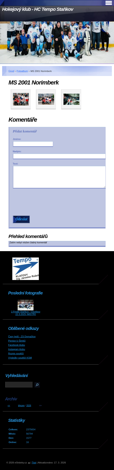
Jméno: (17, 139)
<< (9, 405)
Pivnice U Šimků (16, 340)
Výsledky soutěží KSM (20, 357)
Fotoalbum (22, 71)
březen (21, 405)
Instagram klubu (16, 349)
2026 (28, 405)
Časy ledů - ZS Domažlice (21, 336)
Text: (15, 163)
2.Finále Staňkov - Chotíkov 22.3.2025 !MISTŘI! (25, 312)
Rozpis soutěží (16, 353)
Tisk (34, 462)
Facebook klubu (16, 345)
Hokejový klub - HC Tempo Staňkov (37, 9)
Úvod (11, 71)
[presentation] (59, 202)
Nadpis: (17, 151)
